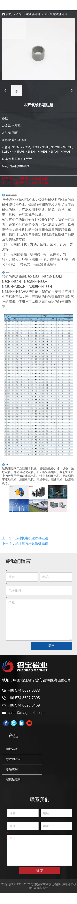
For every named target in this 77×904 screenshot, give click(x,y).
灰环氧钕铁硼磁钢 (55, 14)
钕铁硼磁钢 (33, 14)
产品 (19, 14)
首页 (9, 14)
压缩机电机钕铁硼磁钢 (31, 178)
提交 (51, 645)
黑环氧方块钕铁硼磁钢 (31, 183)
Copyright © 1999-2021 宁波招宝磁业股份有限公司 (33, 884)
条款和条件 (41, 888)
